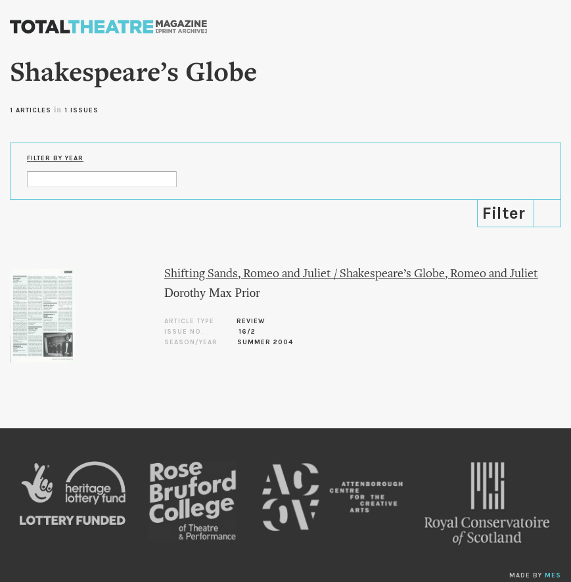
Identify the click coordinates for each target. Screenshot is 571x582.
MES (553, 575)
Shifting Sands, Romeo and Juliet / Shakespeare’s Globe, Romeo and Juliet (351, 274)
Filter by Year (55, 158)
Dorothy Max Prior (212, 293)
